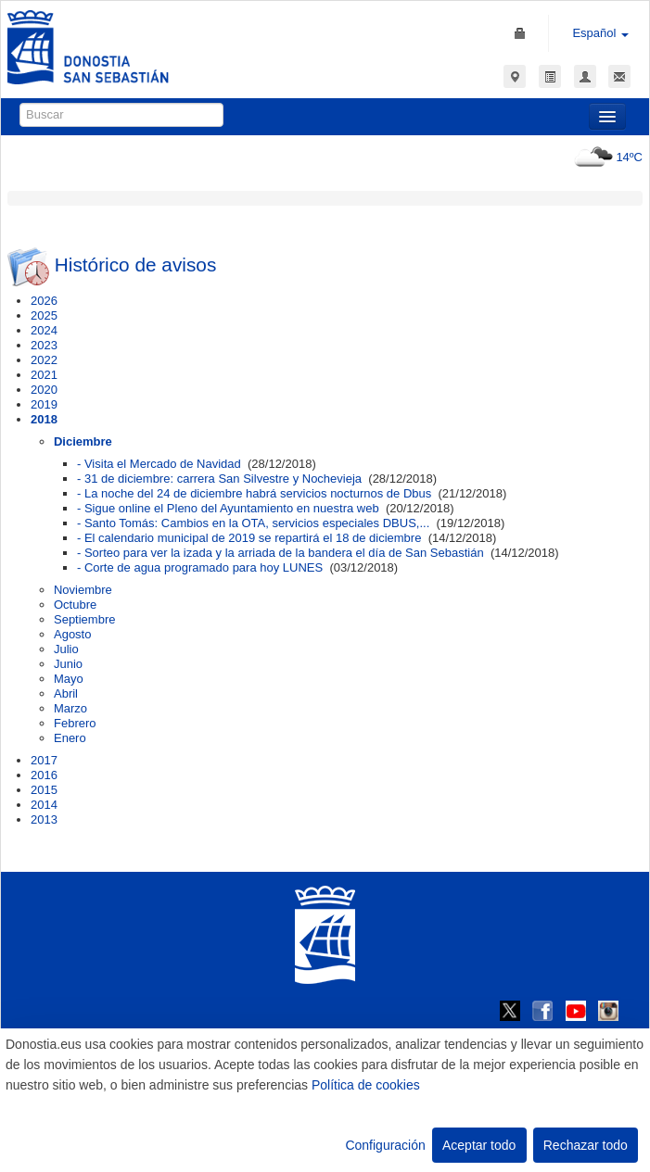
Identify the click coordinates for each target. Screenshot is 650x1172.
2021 (44, 375)
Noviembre (83, 590)
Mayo (68, 679)
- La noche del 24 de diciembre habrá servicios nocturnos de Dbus (254, 493)
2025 (44, 315)
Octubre (75, 604)
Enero (70, 738)
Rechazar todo (585, 1145)
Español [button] (600, 33)
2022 (44, 360)
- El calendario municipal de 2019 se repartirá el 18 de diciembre (249, 538)
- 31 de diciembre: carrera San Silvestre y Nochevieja (219, 478)
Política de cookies (366, 1084)
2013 (44, 819)
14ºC (606, 157)
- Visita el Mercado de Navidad (159, 464)
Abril (66, 693)
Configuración (385, 1145)
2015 (44, 790)
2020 (44, 390)
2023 (44, 345)
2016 (44, 775)
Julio (66, 649)
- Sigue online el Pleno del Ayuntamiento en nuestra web (228, 508)
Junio (68, 664)
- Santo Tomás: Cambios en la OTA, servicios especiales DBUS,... (253, 523)
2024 (44, 330)
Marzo (70, 708)
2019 (44, 404)
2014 (44, 805)
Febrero (75, 723)
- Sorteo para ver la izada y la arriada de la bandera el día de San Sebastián (280, 553)
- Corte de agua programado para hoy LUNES (200, 567)
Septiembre (84, 619)
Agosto (72, 634)
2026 (44, 301)
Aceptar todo (479, 1145)
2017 (44, 760)
